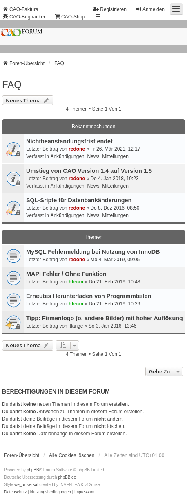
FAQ (12, 84)
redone (77, 149)
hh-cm (76, 282)
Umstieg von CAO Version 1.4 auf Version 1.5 (89, 170)
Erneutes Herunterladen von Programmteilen (88, 296)
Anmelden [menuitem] (150, 9)
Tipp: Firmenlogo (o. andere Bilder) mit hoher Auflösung (104, 318)
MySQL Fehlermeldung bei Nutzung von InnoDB (93, 252)
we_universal (26, 484)
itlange (76, 326)
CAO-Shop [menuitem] (69, 17)
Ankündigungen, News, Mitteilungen (89, 156)
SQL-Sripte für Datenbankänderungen (78, 200)
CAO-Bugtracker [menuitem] (23, 17)
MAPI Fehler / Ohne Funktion (66, 274)
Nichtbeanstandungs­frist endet (69, 141)
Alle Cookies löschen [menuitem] (71, 455)
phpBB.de (67, 477)
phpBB (33, 470)
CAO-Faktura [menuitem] (20, 9)
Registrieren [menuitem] (110, 9)
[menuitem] (15, 492)
